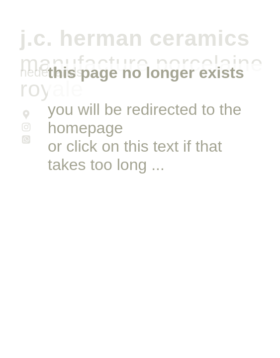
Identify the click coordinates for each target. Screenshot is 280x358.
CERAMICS (199, 37)
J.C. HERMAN (81, 37)
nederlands (51, 72)
